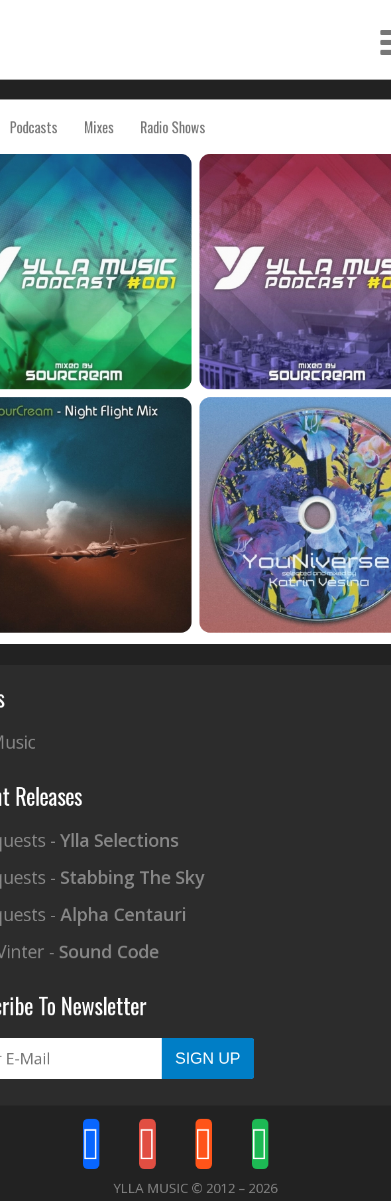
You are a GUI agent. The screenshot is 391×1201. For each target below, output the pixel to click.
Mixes (99, 127)
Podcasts (34, 127)
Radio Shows (172, 127)
